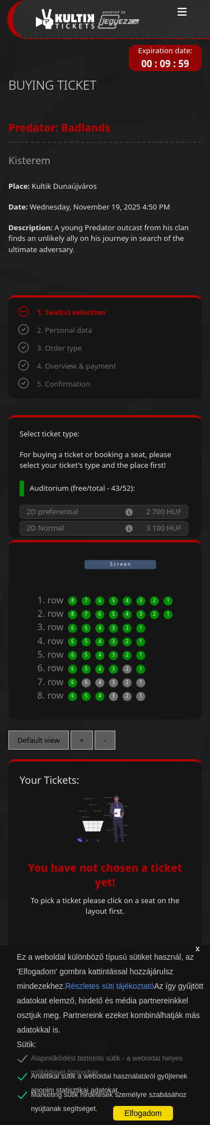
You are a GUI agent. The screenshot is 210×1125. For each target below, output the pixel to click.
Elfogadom (143, 1113)
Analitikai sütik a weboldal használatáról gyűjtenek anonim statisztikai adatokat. (109, 1078)
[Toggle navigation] (182, 12)
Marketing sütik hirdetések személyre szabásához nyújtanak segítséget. (108, 1096)
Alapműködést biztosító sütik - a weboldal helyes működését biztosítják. (107, 1060)
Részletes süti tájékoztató (109, 986)
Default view (38, 740)
